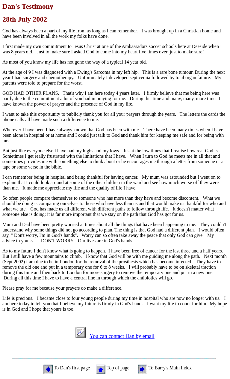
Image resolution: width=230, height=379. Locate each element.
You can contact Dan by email (122, 336)
